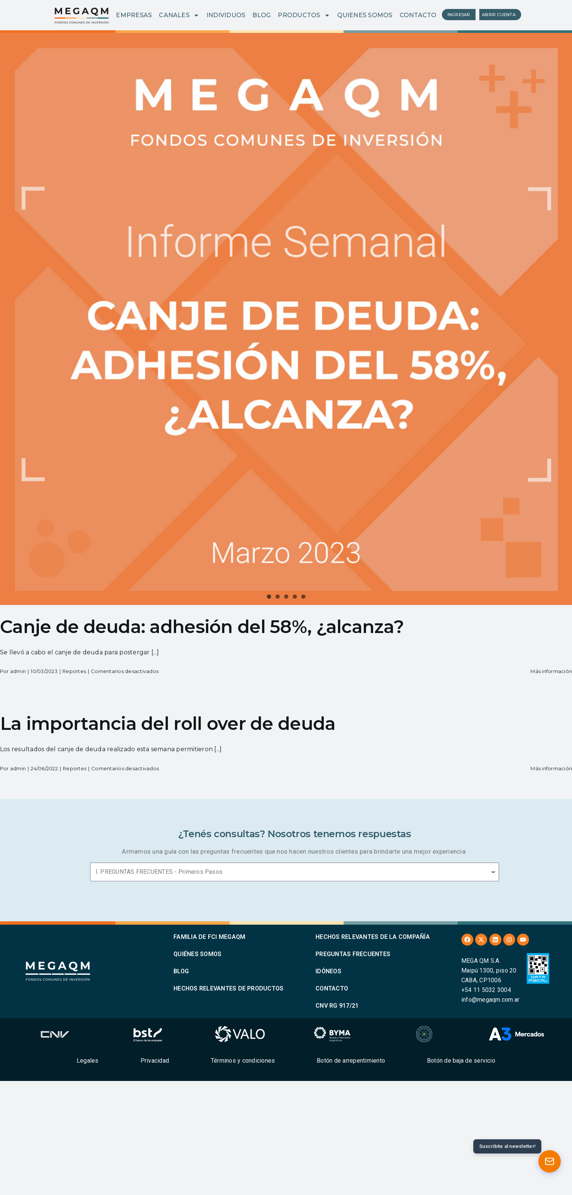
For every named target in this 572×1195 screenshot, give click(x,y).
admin (18, 671)
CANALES (179, 15)
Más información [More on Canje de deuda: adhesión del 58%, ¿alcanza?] (551, 671)
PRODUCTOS (304, 15)
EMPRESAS (134, 15)
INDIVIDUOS (225, 15)
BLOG (261, 15)
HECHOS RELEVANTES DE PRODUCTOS (228, 988)
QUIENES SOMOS (365, 15)
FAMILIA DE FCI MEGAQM (209, 936)
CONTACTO (418, 15)
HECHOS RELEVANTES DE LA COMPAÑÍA (373, 936)
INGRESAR (459, 14)
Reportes (74, 671)
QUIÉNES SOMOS (197, 954)
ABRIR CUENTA (499, 14)
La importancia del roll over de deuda (167, 723)
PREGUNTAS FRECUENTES (353, 954)
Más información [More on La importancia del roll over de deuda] (551, 768)
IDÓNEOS (328, 971)
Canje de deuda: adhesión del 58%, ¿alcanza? (202, 627)
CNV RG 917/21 (337, 1005)
